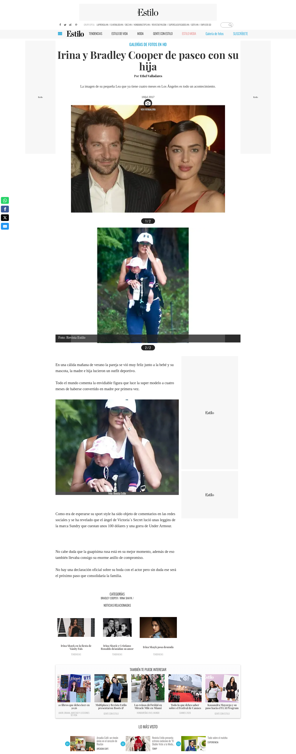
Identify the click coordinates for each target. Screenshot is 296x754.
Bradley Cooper (109, 598)
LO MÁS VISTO (148, 726)
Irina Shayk (126, 598)
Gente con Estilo (111, 713)
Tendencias (76, 654)
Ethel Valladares (151, 76)
